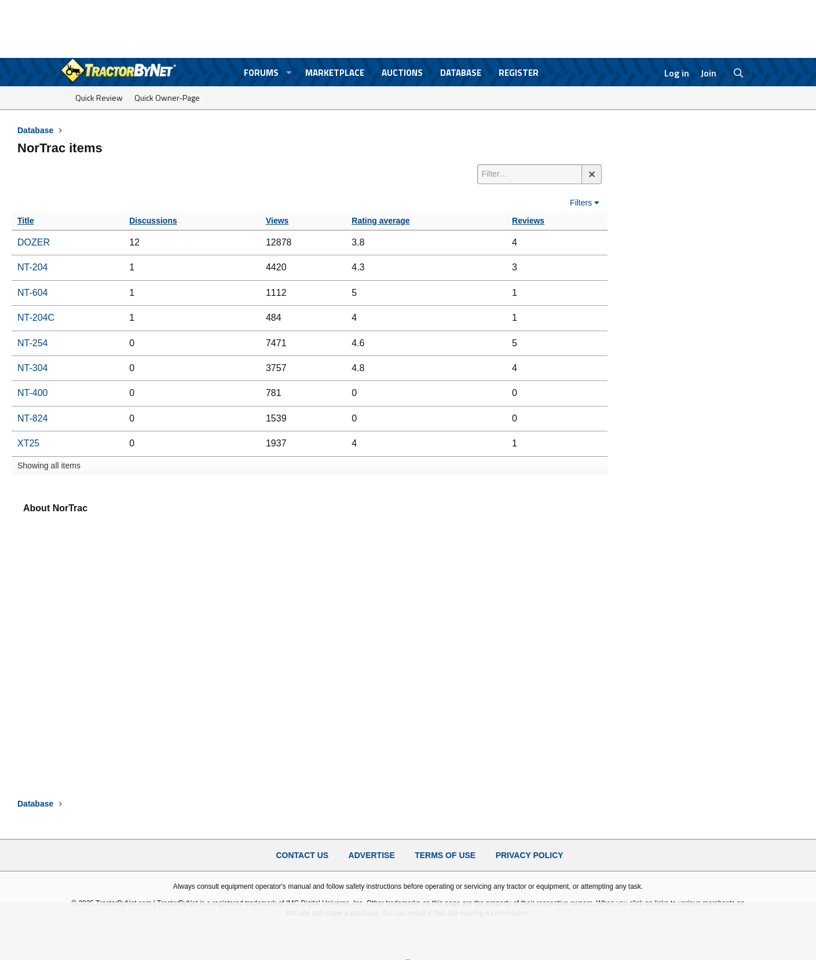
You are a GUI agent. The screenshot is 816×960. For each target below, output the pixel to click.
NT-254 (32, 343)
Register (519, 72)
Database (460, 72)
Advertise (372, 855)
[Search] (738, 73)
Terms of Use (445, 855)
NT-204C (35, 318)
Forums (261, 72)
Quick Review (99, 97)
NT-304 (32, 368)
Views (277, 220)
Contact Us (302, 855)
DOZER (33, 242)
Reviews (528, 220)
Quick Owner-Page (167, 97)
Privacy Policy (529, 855)
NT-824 (32, 418)
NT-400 (32, 393)
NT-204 (32, 267)
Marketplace (334, 72)
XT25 (28, 443)
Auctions (402, 72)
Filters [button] (581, 202)
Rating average (380, 220)
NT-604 (32, 293)
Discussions (153, 220)
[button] (288, 73)
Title (25, 220)
